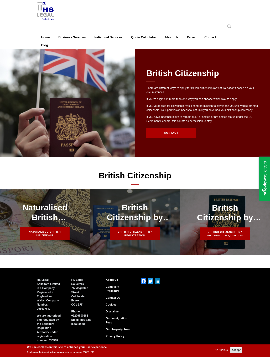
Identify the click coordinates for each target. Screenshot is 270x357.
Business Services (72, 37)
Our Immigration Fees (116, 320)
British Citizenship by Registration (135, 233)
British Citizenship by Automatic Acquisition (225, 234)
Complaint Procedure (112, 288)
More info (89, 351)
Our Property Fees (118, 329)
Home (45, 37)
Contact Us (113, 297)
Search (229, 26)
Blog (44, 45)
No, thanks (221, 350)
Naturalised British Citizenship (45, 233)
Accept (236, 350)
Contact (210, 37)
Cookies (111, 304)
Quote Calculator (143, 37)
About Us (171, 37)
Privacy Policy (115, 336)
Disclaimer (113, 311)
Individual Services (108, 37)
